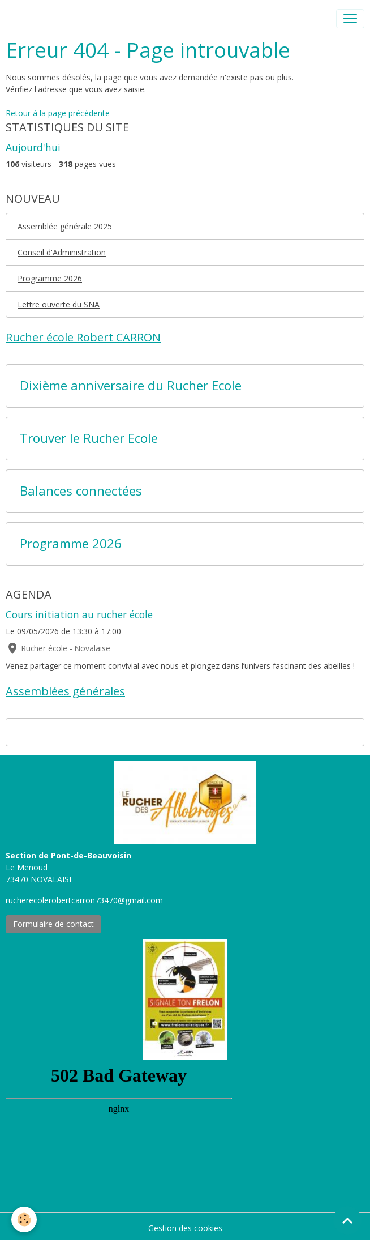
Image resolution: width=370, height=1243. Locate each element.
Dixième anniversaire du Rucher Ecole (131, 386)
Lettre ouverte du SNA (59, 304)
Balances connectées (81, 491)
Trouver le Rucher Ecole (89, 438)
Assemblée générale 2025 (65, 226)
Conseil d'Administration (62, 252)
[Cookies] (24, 1219)
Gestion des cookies (185, 1228)
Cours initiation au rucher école (79, 614)
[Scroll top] (347, 1220)
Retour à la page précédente (58, 113)
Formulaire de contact (53, 924)
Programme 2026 (50, 278)
